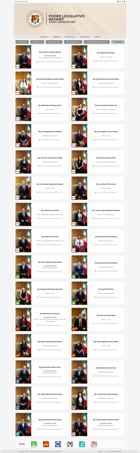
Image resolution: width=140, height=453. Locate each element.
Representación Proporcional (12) (97, 42)
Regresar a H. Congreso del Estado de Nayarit (109, 451)
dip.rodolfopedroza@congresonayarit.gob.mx (106, 376)
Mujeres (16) (22, 42)
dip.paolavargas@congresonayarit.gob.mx (106, 402)
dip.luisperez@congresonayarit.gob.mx (106, 192)
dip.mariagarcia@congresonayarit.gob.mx (106, 350)
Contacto (97, 37)
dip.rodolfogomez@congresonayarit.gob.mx (106, 61)
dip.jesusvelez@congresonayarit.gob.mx (106, 271)
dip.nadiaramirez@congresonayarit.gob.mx (50, 402)
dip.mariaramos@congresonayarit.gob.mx (50, 166)
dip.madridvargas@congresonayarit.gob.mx (50, 87)
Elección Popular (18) (73, 42)
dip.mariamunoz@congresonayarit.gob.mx (106, 244)
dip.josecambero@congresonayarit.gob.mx (50, 376)
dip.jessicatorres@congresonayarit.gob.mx (106, 139)
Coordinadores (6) (54, 42)
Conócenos (44, 37)
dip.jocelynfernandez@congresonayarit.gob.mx (106, 87)
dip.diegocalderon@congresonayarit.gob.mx (106, 429)
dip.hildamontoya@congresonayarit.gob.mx (50, 113)
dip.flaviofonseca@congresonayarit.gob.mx (50, 271)
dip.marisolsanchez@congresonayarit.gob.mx (50, 325)
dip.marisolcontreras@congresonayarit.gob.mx (106, 166)
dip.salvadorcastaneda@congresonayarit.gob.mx (49, 61)
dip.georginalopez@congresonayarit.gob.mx (50, 297)
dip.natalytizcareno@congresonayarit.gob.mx (106, 113)
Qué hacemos (70, 37)
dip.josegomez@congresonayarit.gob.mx (105, 297)
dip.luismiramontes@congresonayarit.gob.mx (50, 192)
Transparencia (85, 37)
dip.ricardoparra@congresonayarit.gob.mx (50, 218)
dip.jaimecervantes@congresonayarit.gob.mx (106, 323)
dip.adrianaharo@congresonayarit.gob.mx (50, 350)
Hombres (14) (37, 42)
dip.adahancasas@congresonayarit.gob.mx (50, 244)
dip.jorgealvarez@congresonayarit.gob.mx (50, 429)
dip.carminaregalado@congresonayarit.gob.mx (106, 218)
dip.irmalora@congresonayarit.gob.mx (50, 139)
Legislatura (57, 37)
